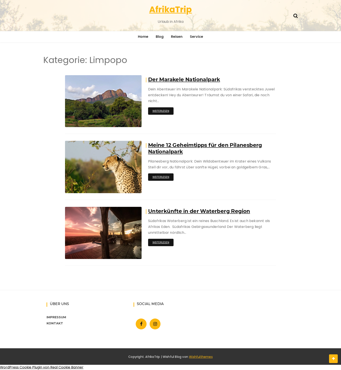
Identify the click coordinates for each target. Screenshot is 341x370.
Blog (160, 36)
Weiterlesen (160, 111)
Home (143, 36)
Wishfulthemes (201, 357)
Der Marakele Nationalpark (184, 79)
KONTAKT (55, 323)
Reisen (176, 36)
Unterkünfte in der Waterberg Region (199, 211)
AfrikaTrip (170, 9)
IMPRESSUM (56, 317)
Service (196, 36)
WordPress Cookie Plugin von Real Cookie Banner (42, 367)
